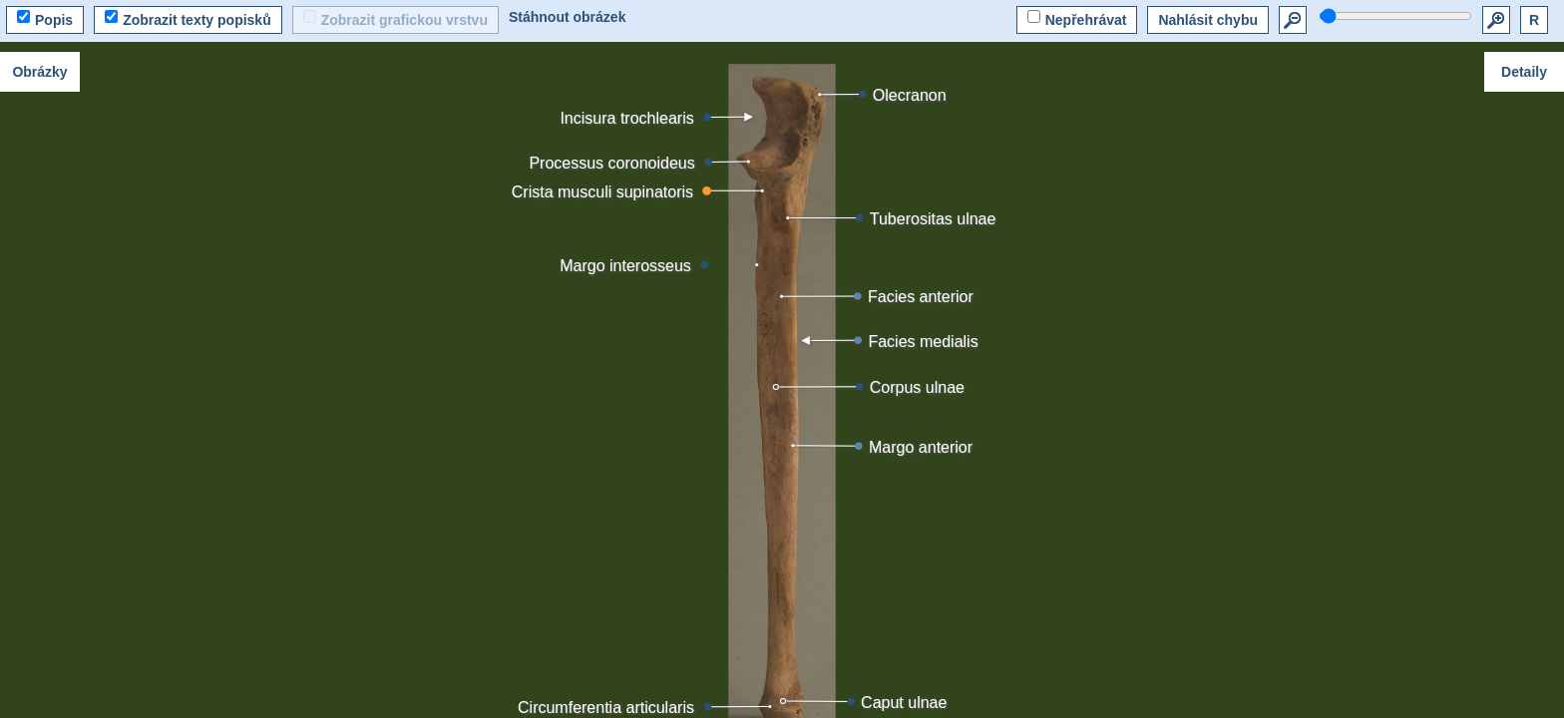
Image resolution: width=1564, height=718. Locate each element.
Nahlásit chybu (1208, 20)
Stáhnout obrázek (567, 17)
